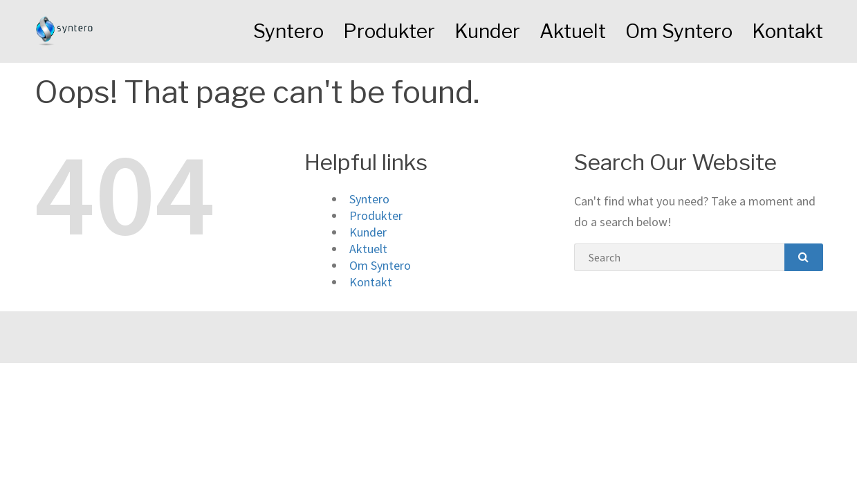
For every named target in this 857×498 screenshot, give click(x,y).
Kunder (487, 31)
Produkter (389, 31)
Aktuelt (573, 31)
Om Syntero (678, 31)
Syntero (288, 31)
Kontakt (787, 31)
